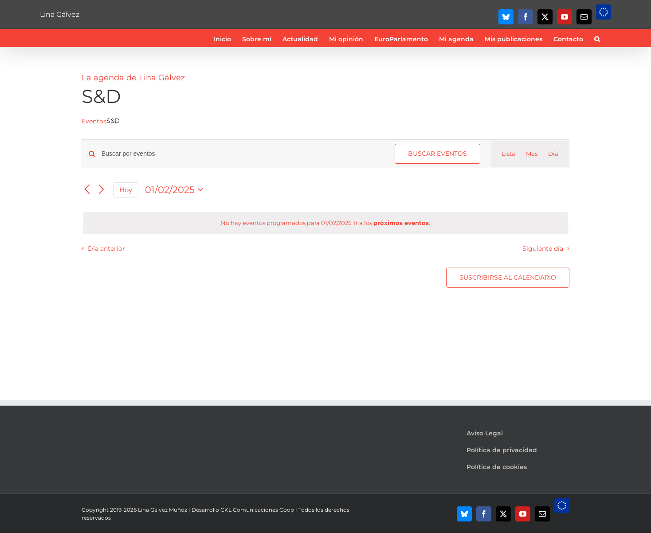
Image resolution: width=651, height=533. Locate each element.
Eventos (94, 121)
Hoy (125, 190)
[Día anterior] (87, 190)
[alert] (325, 223)
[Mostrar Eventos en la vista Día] (553, 154)
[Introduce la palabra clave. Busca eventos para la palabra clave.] (243, 154)
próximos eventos (401, 222)
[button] (597, 38)
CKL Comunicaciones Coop (257, 509)
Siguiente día (542, 249)
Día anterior (106, 249)
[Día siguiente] (101, 190)
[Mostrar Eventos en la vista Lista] (508, 154)
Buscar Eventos (437, 154)
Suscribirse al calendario (507, 277)
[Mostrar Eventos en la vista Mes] (531, 154)
